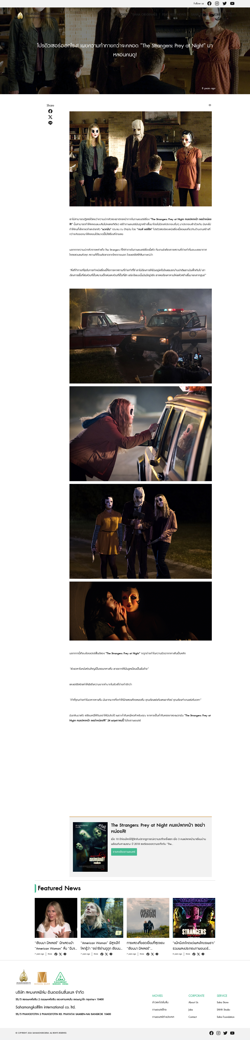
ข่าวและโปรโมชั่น (160, 1002)
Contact (193, 1017)
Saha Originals (144, 14)
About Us (193, 1002)
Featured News (174, 14)
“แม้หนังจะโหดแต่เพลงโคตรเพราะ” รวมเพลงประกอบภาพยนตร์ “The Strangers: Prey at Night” (194, 949)
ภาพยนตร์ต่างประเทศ (163, 1017)
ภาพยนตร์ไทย (159, 1010)
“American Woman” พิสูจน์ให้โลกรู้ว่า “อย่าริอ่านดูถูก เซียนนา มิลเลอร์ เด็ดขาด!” (101, 949)
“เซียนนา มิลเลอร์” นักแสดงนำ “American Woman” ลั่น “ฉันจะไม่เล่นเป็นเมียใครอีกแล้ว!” (55, 949)
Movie (122, 14)
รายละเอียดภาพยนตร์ (124, 852)
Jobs (217, 14)
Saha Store (200, 14)
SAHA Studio (223, 1010)
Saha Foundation (225, 1017)
